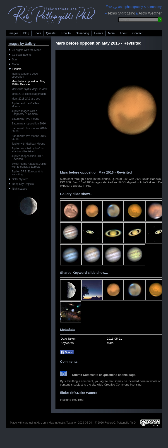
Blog (26, 33)
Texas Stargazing (121, 13)
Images (13, 33)
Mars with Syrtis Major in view (29, 89)
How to (65, 33)
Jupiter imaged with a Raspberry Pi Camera (25, 113)
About (123, 33)
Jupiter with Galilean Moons (28, 143)
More (111, 33)
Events (98, 33)
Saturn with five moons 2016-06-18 (29, 137)
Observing (82, 33)
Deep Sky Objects (21, 184)
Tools (37, 33)
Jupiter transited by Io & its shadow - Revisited (27, 150)
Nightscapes (18, 188)
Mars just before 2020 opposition (25, 75)
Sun (13, 59)
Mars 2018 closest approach (29, 93)
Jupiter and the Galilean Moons (26, 105)
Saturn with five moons (25, 118)
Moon (14, 64)
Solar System (18, 179)
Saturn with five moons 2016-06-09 (29, 130)
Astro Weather (150, 13)
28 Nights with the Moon (25, 50)
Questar (51, 33)
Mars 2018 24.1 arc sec (26, 98)
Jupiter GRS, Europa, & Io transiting (27, 173)
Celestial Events (20, 54)
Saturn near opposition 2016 (29, 123)
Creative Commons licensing (123, 384)
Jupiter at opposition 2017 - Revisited (28, 158)
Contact (137, 33)
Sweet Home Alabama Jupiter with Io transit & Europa (29, 165)
